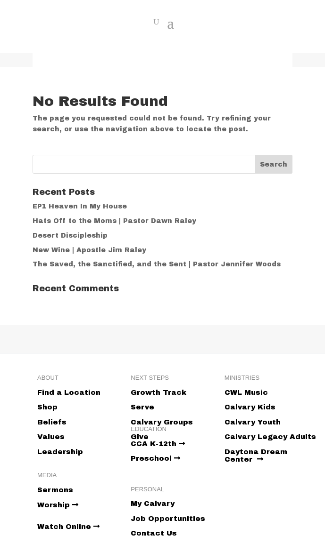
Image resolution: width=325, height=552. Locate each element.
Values (51, 436)
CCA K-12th (158, 444)
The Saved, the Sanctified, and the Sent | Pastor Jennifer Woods (157, 264)
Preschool (155, 458)
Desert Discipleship (70, 235)
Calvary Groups (162, 422)
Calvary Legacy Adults (270, 436)
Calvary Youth (253, 422)
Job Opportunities (168, 518)
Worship (57, 505)
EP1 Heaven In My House (80, 206)
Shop (47, 407)
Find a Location (68, 392)
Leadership (60, 452)
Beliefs (52, 422)
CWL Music (246, 392)
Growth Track (158, 392)
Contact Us (154, 533)
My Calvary (153, 503)
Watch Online (68, 526)
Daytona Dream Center (256, 456)
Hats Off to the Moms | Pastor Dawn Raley (114, 220)
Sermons (55, 490)
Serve (142, 407)
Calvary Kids (250, 407)
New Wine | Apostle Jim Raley (89, 250)
